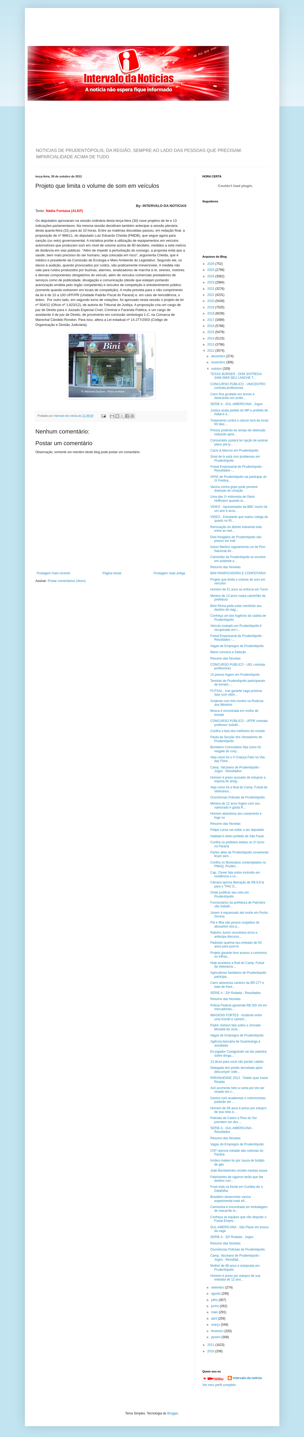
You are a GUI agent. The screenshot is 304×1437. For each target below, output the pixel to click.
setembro (218, 1287)
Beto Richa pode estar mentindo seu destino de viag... (236, 607)
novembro (218, 362)
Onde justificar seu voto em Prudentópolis (229, 894)
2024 (211, 276)
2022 (211, 289)
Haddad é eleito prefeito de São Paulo (237, 836)
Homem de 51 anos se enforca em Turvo (239, 589)
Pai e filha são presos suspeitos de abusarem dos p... (234, 924)
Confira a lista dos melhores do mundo (237, 731)
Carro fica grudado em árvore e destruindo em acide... (232, 396)
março (216, 1325)
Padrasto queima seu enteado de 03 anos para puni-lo (235, 944)
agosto (216, 1293)
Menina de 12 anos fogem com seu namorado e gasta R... (235, 805)
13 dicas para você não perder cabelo (236, 1062)
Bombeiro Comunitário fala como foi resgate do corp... (235, 749)
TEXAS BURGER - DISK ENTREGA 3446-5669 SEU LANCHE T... (235, 376)
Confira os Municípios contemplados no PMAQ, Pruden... (238, 864)
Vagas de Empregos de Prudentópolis (236, 646)
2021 (211, 295)
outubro (217, 369)
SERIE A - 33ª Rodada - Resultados (235, 993)
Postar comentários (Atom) (67, 581)
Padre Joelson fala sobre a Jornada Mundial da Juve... (235, 1027)
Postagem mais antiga (169, 573)
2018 (211, 313)
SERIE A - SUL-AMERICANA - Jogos (236, 404)
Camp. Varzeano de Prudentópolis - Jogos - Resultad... (235, 1257)
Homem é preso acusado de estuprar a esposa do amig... (237, 779)
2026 (211, 264)
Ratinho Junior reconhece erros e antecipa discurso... (233, 934)
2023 (211, 282)
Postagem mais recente (53, 573)
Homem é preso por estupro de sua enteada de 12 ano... (235, 1277)
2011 (211, 1345)
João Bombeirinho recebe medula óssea (238, 1170)
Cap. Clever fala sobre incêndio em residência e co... (235, 874)
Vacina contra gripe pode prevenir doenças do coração (234, 488)
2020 (211, 301)
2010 (211, 1351)
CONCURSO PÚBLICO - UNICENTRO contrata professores (237, 386)
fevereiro (217, 1331)
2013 (211, 344)
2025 (211, 270)
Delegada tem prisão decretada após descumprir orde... (236, 1069)
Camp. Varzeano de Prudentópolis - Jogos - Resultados (235, 769)
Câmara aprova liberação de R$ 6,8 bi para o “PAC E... (237, 884)
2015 (211, 332)
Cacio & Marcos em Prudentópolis (234, 450)
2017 (211, 320)
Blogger (172, 1413)
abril (214, 1318)
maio (215, 1312)
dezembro (218, 356)
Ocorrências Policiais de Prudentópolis (237, 797)
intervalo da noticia (66, 415)
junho (215, 1306)
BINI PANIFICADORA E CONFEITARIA (238, 573)
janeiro (216, 1337)
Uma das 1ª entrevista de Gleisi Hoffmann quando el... (232, 498)
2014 (211, 338)
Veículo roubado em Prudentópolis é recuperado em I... (235, 627)
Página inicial (112, 573)
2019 (211, 307)
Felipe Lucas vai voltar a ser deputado (237, 830)
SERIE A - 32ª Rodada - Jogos (231, 1237)
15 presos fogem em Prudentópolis (234, 675)
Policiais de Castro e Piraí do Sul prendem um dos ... (233, 1120)
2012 (211, 350)
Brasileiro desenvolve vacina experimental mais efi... (230, 1198)
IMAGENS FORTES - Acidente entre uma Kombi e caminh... (236, 1017)
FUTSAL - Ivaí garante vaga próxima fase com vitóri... (236, 692)
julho (215, 1300)
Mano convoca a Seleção (228, 652)
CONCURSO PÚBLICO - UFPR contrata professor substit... (238, 722)
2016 (211, 326)
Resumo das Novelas (225, 567)
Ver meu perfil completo (219, 1385)
